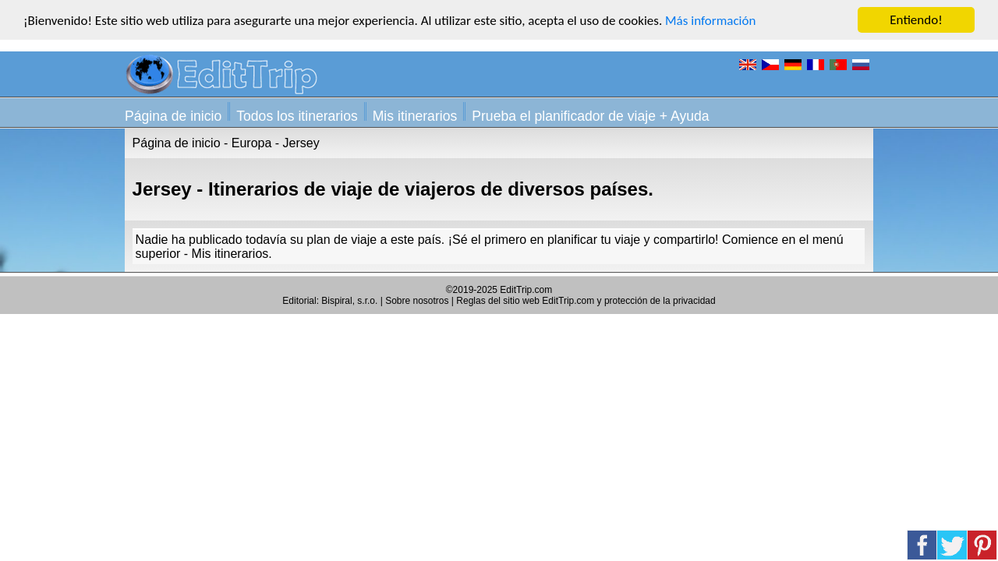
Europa (252, 143)
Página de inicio (173, 116)
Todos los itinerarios (296, 116)
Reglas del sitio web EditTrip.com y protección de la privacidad (585, 300)
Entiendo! (916, 20)
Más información (710, 20)
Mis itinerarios (415, 116)
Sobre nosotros (416, 300)
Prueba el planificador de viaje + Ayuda (590, 116)
